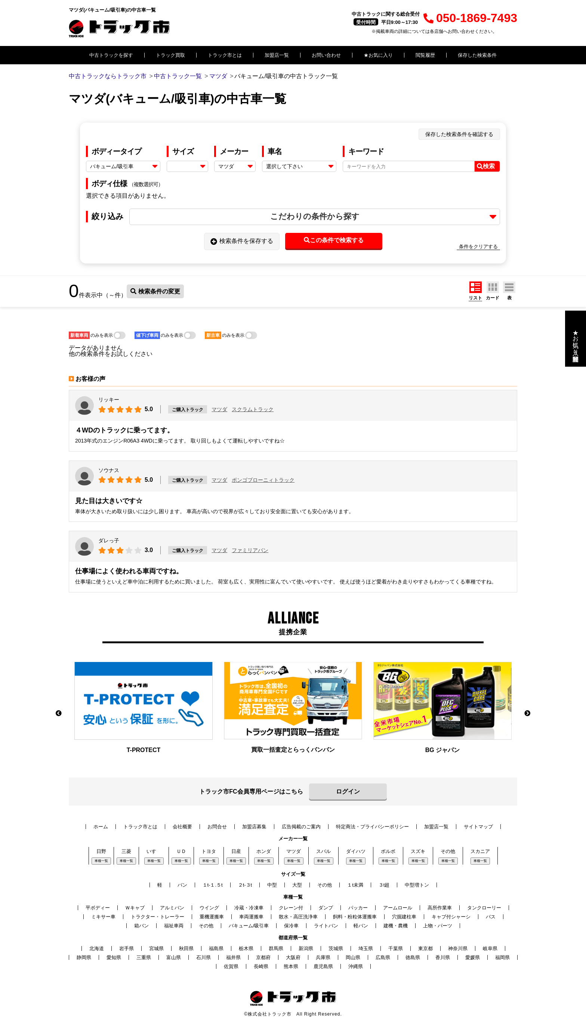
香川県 (442, 957)
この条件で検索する (334, 240)
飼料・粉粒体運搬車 (355, 917)
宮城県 (156, 948)
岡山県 (353, 957)
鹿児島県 (323, 966)
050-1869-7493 (470, 18)
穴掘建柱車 (404, 917)
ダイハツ (356, 851)
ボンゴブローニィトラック (263, 480)
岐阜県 (490, 948)
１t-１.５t (213, 885)
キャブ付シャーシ (451, 917)
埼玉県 (365, 948)
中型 (272, 885)
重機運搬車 (212, 917)
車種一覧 (101, 861)
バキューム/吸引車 (249, 925)
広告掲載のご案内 (301, 826)
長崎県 (261, 966)
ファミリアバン (250, 550)
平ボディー (98, 908)
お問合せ (217, 826)
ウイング (209, 908)
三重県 (143, 957)
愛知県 (114, 957)
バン (182, 885)
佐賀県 (231, 966)
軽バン (361, 925)
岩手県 (126, 948)
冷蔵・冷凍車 (248, 908)
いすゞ (153, 851)
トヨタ (208, 851)
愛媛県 (472, 957)
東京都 (425, 948)
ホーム (100, 826)
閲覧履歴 (425, 55)
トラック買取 (170, 55)
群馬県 (276, 948)
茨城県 (336, 948)
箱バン (141, 925)
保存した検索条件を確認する (459, 134)
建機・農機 (395, 925)
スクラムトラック (253, 409)
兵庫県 (323, 957)
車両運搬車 (251, 917)
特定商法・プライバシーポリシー (372, 826)
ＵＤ (181, 851)
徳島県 (412, 957)
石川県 (203, 957)
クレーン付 (291, 908)
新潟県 (306, 948)
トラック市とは (225, 55)
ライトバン (326, 925)
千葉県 (395, 948)
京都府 (263, 957)
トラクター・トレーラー (157, 917)
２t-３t (245, 885)
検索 (486, 166)
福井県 (233, 957)
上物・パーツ (437, 925)
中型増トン (417, 885)
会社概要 (182, 826)
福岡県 (502, 957)
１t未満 (355, 885)
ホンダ (263, 851)
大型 (297, 885)
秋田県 (186, 948)
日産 (236, 851)
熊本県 (291, 966)
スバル (323, 851)
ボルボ (388, 851)
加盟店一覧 (277, 55)
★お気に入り (378, 55)
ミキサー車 (103, 917)
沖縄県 (355, 966)
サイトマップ (478, 826)
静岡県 (84, 957)
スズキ (418, 851)
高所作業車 (440, 908)
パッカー (358, 908)
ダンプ (325, 908)
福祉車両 (173, 925)
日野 (101, 851)
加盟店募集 (254, 826)
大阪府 (293, 957)
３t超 (384, 885)
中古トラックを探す (111, 55)
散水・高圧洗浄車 (298, 917)
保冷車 (291, 925)
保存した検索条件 (477, 55)
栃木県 (246, 948)
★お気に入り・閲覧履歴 (576, 339)
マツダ (219, 409)
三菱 (126, 851)
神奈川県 (458, 948)
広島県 (383, 957)
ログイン (348, 791)
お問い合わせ (326, 55)
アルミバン (172, 908)
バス (491, 917)
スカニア (480, 851)
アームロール (397, 908)
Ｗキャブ (135, 908)
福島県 (216, 948)
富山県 (173, 957)
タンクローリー (484, 908)
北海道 (96, 948)
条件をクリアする (478, 246)
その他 (448, 851)
